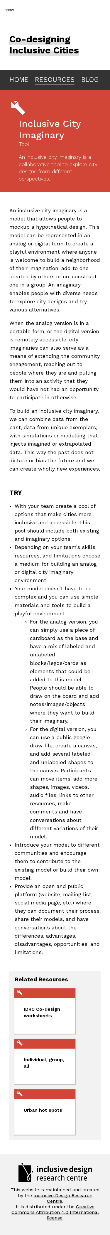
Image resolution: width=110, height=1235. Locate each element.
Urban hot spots (43, 1110)
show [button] (9, 10)
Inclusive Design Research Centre (62, 1198)
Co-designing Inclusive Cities (44, 44)
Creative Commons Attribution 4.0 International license (55, 1212)
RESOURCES (55, 79)
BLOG (90, 79)
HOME (18, 79)
